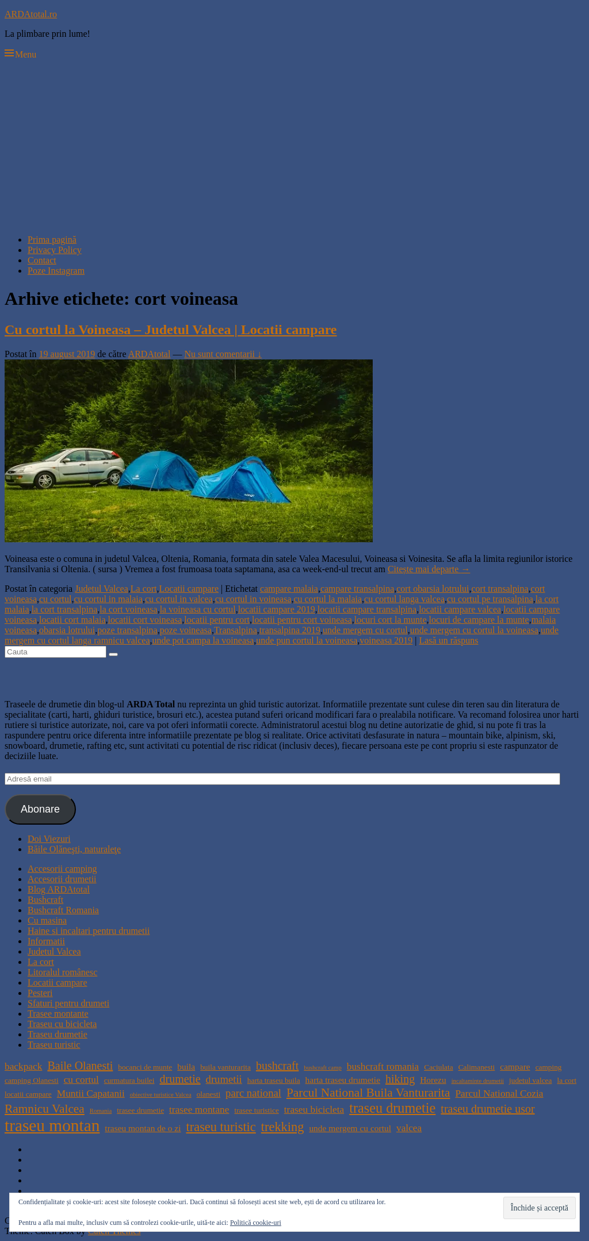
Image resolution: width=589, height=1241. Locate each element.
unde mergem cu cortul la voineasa (474, 630)
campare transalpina (357, 588)
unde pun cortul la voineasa (306, 640)
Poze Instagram (56, 270)
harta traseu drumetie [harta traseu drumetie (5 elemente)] (342, 1080)
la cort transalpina (65, 609)
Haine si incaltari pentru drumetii (89, 931)
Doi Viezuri (49, 839)
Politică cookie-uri (255, 1223)
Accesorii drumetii (62, 879)
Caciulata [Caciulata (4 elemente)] (438, 1067)
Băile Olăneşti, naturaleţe (74, 849)
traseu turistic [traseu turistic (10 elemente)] (221, 1127)
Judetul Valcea (101, 588)
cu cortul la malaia (327, 599)
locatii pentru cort (217, 620)
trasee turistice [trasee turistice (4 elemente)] (256, 1110)
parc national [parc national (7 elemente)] (253, 1093)
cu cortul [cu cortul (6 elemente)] (81, 1079)
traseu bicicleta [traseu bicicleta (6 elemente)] (314, 1109)
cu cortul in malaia (108, 599)
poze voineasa (186, 630)
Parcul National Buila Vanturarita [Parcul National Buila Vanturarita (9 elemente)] (368, 1093)
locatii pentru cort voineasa (302, 620)
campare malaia (289, 588)
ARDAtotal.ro (31, 14)
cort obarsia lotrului (432, 588)
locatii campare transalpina (367, 609)
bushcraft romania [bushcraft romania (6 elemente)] (383, 1066)
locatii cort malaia (72, 620)
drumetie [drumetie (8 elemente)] (179, 1079)
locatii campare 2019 (276, 609)
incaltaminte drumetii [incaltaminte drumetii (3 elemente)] (478, 1081)
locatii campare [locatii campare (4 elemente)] (28, 1094)
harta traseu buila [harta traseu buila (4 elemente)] (273, 1080)
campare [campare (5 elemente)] (515, 1066)
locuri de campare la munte (479, 620)
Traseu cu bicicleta (62, 1024)
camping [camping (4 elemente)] (549, 1067)
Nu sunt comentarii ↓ (223, 354)
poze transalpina (127, 630)
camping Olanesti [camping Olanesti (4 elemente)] (32, 1080)
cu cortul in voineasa (253, 599)
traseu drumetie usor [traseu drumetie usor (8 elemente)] (487, 1108)
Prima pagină (52, 239)
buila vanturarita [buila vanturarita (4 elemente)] (225, 1067)
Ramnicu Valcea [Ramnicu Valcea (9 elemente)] (45, 1109)
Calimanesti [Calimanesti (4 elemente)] (476, 1067)
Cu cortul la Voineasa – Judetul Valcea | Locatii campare (171, 329)
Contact (42, 260)
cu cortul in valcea (179, 599)
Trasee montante (58, 1013)
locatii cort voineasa (145, 620)
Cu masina (47, 920)
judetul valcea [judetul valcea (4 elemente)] (530, 1080)
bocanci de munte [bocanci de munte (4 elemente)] (145, 1067)
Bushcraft (45, 900)
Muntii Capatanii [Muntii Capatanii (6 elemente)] (91, 1093)
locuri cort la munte (390, 620)
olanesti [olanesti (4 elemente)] (208, 1094)
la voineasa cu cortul (198, 609)
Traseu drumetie (57, 1034)
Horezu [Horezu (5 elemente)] (433, 1080)
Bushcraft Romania (63, 910)
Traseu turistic (54, 1045)
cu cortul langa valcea (404, 599)
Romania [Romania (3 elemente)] (101, 1111)
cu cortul (55, 599)
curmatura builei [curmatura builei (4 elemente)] (129, 1080)
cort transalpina (499, 588)
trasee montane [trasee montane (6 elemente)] (199, 1109)
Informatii (46, 941)
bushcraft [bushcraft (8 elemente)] (277, 1065)
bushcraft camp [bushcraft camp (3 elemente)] (322, 1067)
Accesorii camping (62, 869)
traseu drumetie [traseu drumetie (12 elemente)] (392, 1108)
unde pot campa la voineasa (203, 640)
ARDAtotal (149, 354)
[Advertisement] (294, 144)
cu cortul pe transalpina (490, 599)
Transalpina (235, 630)
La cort (144, 588)
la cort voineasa (128, 609)
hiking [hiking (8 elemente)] (400, 1079)
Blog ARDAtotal (59, 889)
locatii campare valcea (460, 609)
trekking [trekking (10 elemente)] (282, 1127)
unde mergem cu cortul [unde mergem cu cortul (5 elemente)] (350, 1128)
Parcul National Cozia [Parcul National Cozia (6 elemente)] (499, 1093)
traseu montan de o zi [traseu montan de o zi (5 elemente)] (143, 1128)
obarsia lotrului (67, 630)
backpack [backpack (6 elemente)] (23, 1066)
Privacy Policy (55, 250)
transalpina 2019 (289, 630)
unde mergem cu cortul (365, 630)
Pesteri (40, 993)
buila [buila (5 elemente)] (186, 1066)
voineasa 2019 (385, 640)
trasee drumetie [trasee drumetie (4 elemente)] (140, 1110)
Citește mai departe (429, 569)
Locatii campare (189, 588)
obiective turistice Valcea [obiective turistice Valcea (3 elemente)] (161, 1094)
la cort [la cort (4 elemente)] (566, 1080)
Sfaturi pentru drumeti (68, 1003)
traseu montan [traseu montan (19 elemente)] (52, 1125)
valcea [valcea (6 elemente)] (409, 1128)
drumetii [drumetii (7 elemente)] (224, 1079)
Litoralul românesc (62, 972)
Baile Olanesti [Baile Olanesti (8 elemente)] (80, 1065)
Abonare (40, 809)
